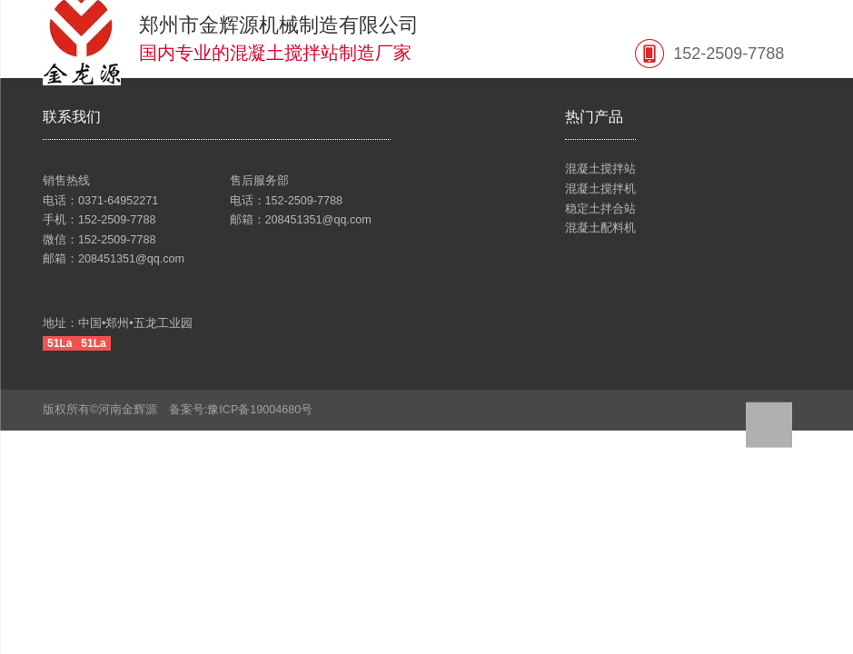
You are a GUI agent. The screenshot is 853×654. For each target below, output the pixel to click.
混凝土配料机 (600, 228)
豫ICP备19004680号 (265, 409)
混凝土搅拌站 (600, 169)
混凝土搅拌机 (600, 189)
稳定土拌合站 (600, 209)
